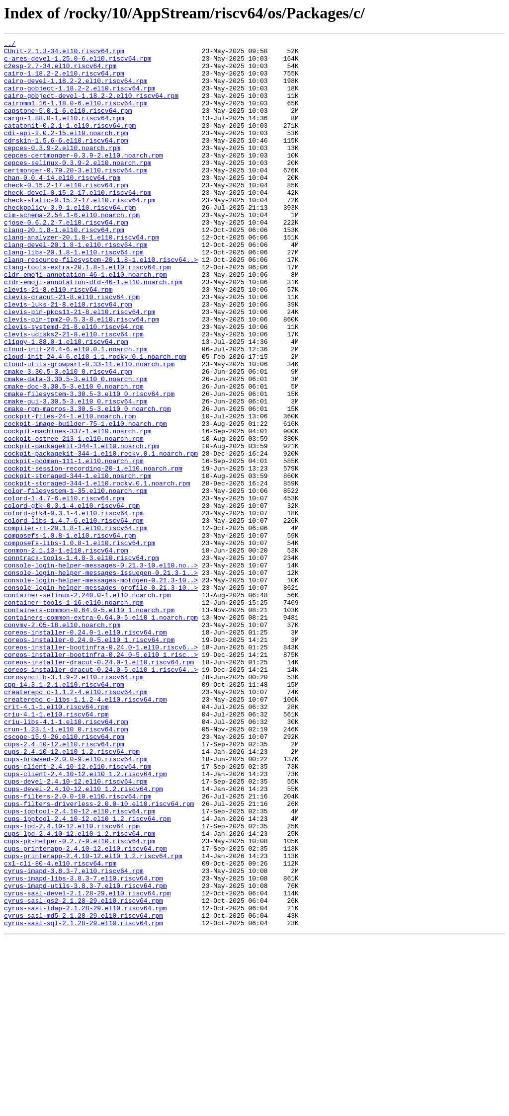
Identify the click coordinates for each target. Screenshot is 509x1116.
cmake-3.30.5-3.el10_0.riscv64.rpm (68, 438)
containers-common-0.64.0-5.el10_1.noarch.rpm (89, 724)
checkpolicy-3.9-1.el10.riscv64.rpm (70, 241)
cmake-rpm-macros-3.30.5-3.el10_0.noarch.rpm (87, 482)
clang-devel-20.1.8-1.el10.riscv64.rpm (76, 286)
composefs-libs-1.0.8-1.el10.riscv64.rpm (79, 643)
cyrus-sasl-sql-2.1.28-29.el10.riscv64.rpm (83, 1100)
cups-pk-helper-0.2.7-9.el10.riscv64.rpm (79, 1001)
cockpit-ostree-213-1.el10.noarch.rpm (74, 518)
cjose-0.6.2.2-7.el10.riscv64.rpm (66, 259)
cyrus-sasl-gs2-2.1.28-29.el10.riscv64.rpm (83, 1073)
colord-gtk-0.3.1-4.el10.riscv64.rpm (72, 599)
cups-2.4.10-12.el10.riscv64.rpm (64, 885)
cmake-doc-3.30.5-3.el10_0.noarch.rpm (74, 456)
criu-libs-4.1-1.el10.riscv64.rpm (66, 858)
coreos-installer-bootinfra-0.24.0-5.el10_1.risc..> (101, 778)
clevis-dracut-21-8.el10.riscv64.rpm (72, 348)
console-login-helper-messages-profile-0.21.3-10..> (101, 697)
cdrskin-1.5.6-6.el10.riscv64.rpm (66, 161)
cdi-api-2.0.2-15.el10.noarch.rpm (66, 152)
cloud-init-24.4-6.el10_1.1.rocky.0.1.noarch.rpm (95, 420)
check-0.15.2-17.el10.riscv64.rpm (66, 214)
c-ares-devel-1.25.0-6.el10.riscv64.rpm (77, 62)
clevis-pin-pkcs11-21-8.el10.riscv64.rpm (79, 366)
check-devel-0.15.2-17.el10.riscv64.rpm (77, 223)
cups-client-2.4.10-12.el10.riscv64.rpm (77, 912)
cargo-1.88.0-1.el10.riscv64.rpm (64, 134)
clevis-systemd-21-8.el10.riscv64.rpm (74, 384)
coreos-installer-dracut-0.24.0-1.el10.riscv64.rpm (99, 787)
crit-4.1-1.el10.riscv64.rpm (56, 840)
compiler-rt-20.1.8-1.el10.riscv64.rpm (76, 626)
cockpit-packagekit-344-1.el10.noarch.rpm (81, 527)
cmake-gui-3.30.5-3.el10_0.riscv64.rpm (76, 474)
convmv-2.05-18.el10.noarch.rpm (62, 742)
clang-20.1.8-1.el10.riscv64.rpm (64, 268)
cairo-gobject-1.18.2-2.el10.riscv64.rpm (79, 98)
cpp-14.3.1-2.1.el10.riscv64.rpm (64, 813)
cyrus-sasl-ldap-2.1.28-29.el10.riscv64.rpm (85, 1082)
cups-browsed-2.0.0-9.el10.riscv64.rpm (76, 903)
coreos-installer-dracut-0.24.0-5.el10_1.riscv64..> (101, 796)
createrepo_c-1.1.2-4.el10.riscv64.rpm (76, 822)
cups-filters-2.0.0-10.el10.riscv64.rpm (77, 948)
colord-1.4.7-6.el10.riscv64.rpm (64, 590)
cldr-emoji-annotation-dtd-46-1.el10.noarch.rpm (93, 330)
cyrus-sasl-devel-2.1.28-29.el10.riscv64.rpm (87, 1064)
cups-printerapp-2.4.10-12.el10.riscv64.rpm (85, 1010)
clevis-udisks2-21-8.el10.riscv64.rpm (74, 393)
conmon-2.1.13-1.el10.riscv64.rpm (66, 652)
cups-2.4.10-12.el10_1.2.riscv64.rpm (72, 894)
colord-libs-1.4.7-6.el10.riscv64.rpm (74, 617)
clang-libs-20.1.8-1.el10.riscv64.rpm (74, 295)
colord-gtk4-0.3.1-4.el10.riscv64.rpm (74, 608)
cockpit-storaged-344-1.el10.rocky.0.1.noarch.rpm (97, 572)
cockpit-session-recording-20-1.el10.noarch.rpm (93, 554)
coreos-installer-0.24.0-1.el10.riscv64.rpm (85, 751)
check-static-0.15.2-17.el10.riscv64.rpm (79, 232)
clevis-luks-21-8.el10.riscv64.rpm (68, 357)
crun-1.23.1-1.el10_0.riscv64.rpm (66, 867)
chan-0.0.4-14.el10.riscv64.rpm (62, 205)
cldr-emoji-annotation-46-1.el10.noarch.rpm (85, 322)
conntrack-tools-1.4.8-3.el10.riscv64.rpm (81, 661)
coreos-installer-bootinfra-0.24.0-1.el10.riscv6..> (101, 769)
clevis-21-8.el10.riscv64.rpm (58, 339)
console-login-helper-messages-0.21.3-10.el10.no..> (101, 670)
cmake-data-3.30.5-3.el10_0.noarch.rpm (76, 447)
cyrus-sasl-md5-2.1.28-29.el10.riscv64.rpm (83, 1091)
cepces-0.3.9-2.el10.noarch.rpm (62, 169)
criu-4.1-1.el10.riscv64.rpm (56, 849)
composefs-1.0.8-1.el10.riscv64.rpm (70, 635)
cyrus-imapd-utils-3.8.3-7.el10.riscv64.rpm (85, 1055)
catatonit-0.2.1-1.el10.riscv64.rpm (70, 143)
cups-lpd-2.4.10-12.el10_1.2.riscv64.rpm (79, 992)
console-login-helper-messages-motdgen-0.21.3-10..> (101, 688)
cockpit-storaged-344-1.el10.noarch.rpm (77, 563)
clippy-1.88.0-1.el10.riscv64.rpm (66, 402)
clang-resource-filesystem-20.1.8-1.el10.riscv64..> (101, 304)
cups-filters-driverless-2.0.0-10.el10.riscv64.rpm (99, 957)
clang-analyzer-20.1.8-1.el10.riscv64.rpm (81, 277)
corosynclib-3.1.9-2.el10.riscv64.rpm (74, 804)
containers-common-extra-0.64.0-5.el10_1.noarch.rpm (101, 733)
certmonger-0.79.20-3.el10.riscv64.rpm (76, 196)
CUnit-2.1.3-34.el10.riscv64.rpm (64, 53)
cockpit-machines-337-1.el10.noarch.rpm (77, 509)
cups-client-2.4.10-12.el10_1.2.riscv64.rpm (85, 921)
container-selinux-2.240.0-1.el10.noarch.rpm (87, 706)
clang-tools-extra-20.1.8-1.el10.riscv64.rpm (87, 313)
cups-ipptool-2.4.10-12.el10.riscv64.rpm (79, 965)
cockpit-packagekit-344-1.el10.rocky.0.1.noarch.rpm (101, 536)
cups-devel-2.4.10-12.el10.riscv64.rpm (76, 930)
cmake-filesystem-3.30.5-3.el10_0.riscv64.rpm (89, 465)
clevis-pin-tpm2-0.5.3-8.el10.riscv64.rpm (81, 375)
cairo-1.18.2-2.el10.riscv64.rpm (64, 80)
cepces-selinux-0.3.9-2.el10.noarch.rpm (77, 187)
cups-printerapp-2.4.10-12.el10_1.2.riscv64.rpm (93, 1019)
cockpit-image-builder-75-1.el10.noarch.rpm (85, 500)
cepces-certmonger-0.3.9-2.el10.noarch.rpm (83, 178)
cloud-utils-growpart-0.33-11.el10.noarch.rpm (89, 429)
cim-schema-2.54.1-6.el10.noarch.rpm (72, 250)
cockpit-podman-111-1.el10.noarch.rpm (74, 545)
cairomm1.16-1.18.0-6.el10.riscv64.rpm (76, 116)
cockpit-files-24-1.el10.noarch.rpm (70, 491)
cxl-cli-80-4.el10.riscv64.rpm (60, 1028)
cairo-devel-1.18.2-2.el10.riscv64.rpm (76, 89)
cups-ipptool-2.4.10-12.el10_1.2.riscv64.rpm (87, 974)
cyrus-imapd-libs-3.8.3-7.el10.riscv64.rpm (83, 1046)
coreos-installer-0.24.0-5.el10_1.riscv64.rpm (89, 760)
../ (9, 44)
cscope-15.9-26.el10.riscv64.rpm (64, 876)
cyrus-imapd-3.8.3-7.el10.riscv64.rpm (74, 1037)
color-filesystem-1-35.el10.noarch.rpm (76, 581)
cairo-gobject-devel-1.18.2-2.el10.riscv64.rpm (91, 107)
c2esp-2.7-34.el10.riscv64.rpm (60, 71)
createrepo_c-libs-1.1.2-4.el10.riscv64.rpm (85, 831)
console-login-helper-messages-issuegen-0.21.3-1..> (101, 679)
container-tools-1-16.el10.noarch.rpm (74, 715)
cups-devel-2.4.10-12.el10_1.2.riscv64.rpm (83, 939)
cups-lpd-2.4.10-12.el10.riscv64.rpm (72, 983)
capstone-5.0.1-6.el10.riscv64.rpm (68, 125)
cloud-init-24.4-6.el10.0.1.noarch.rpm (76, 411)
